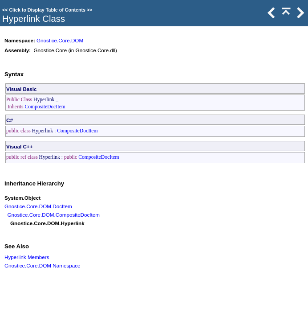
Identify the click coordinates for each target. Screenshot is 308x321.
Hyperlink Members (26, 257)
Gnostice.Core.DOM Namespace (42, 265)
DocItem (62, 206)
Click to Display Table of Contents (47, 9)
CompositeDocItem (45, 107)
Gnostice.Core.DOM (59, 40)
